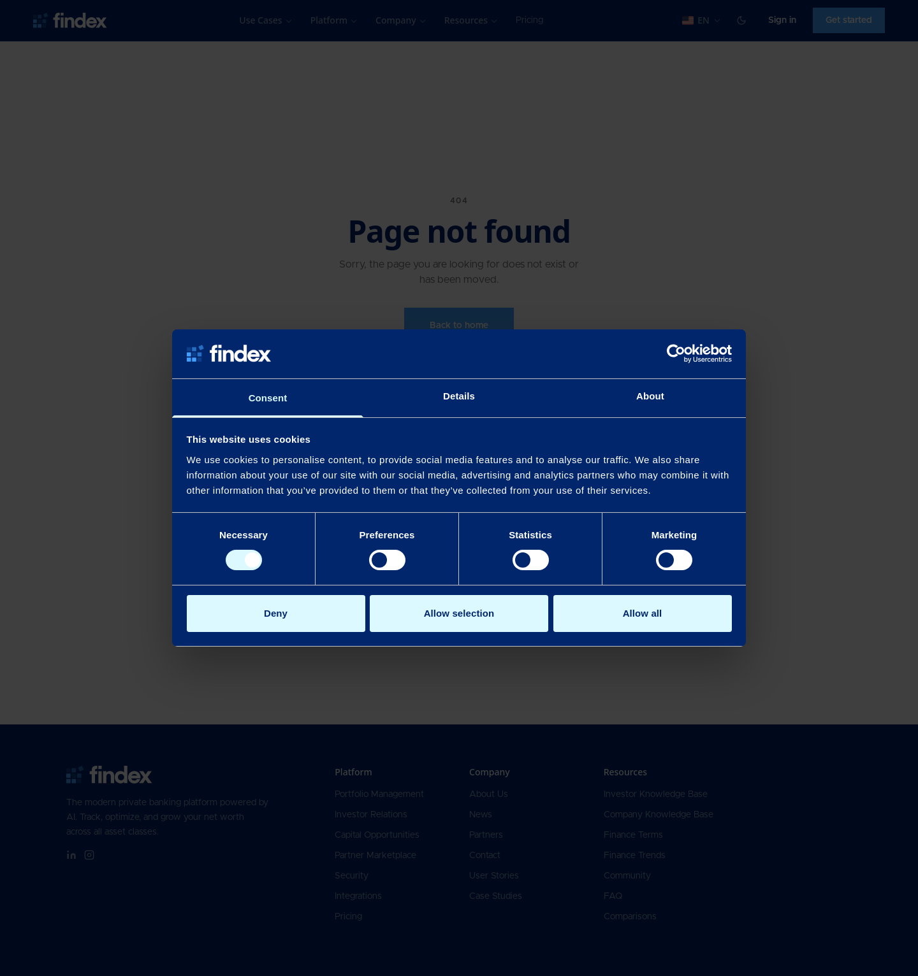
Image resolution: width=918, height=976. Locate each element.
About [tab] (650, 396)
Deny (276, 613)
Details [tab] (459, 396)
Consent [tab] (268, 397)
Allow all (642, 613)
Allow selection (459, 613)
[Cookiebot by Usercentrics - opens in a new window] (676, 353)
